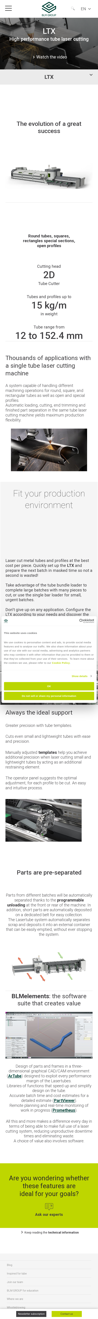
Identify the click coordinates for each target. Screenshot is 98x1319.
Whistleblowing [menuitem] (16, 1307)
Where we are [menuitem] (15, 1299)
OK (49, 686)
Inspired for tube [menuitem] (17, 1273)
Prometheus (63, 1110)
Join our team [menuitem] (15, 1282)
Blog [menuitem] (9, 1265)
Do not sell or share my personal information (49, 695)
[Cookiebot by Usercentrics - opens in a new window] (79, 621)
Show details (80, 676)
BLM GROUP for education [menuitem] (22, 1290)
